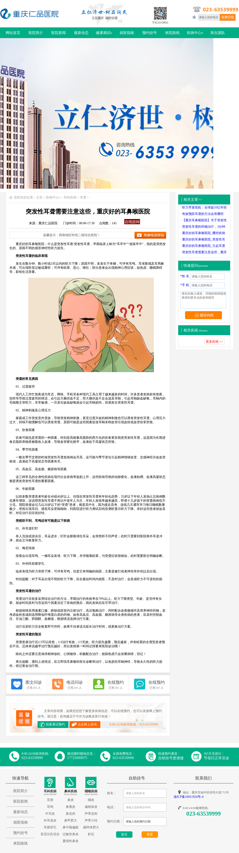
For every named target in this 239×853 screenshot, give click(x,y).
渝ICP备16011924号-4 (188, 796)
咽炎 (91, 800)
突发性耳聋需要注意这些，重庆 (204, 252)
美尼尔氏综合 (50, 834)
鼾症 (91, 834)
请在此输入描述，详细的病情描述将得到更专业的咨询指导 (203, 299)
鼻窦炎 (70, 807)
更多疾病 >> (214, 341)
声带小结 (91, 820)
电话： (112, 807)
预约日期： (115, 821)
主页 (39, 197)
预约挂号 (149, 33)
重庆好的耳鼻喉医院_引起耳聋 (203, 246)
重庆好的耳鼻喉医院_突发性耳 (203, 239)
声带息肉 (91, 813)
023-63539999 (203, 813)
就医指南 (127, 33)
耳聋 (83, 197)
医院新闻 (58, 33)
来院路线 (172, 33)
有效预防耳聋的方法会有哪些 (203, 214)
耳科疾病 (70, 197)
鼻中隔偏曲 (71, 827)
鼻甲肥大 (70, 820)
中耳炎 (50, 813)
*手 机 (184, 285)
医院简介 (35, 33)
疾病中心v (195, 33)
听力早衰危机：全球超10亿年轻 (204, 207)
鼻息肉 (70, 813)
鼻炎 (70, 800)
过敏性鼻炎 (71, 834)
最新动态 (81, 33)
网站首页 (13, 33)
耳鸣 (50, 807)
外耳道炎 (50, 820)
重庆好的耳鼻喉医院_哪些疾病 (203, 233)
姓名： (112, 793)
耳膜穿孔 (50, 827)
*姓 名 (184, 276)
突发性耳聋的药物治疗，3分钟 (203, 226)
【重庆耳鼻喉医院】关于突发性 (204, 220)
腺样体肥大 (91, 827)
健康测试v (104, 33)
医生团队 (218, 33)
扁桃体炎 (91, 807)
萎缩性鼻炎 (71, 841)
